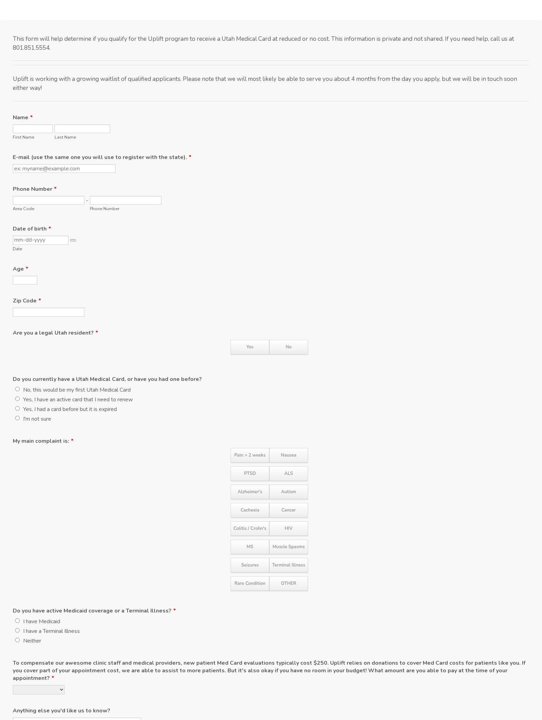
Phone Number (35, 189)
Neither (32, 641)
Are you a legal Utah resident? (55, 333)
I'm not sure (37, 419)
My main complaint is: (43, 441)
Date (17, 249)
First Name (23, 137)
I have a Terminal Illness (51, 631)
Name (23, 117)
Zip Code (27, 301)
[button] (73, 240)
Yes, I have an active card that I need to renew (78, 399)
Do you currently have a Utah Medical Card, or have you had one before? (107, 379)
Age (20, 269)
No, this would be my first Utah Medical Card (77, 390)
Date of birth (32, 229)
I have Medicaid (41, 621)
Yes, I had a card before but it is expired (70, 409)
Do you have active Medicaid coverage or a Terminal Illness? (94, 611)
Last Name (65, 137)
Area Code (23, 209)
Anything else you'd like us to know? (61, 710)
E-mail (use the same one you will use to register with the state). (102, 157)
